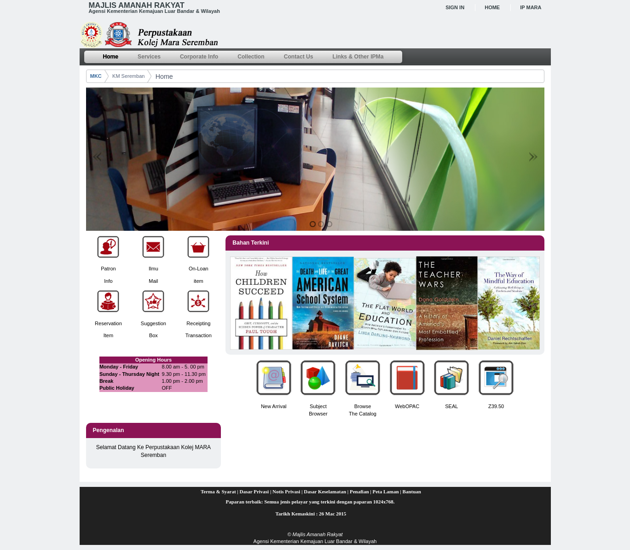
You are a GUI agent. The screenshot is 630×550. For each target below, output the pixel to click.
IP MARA (530, 7)
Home (492, 7)
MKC (96, 76)
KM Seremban (128, 76)
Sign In (454, 7)
